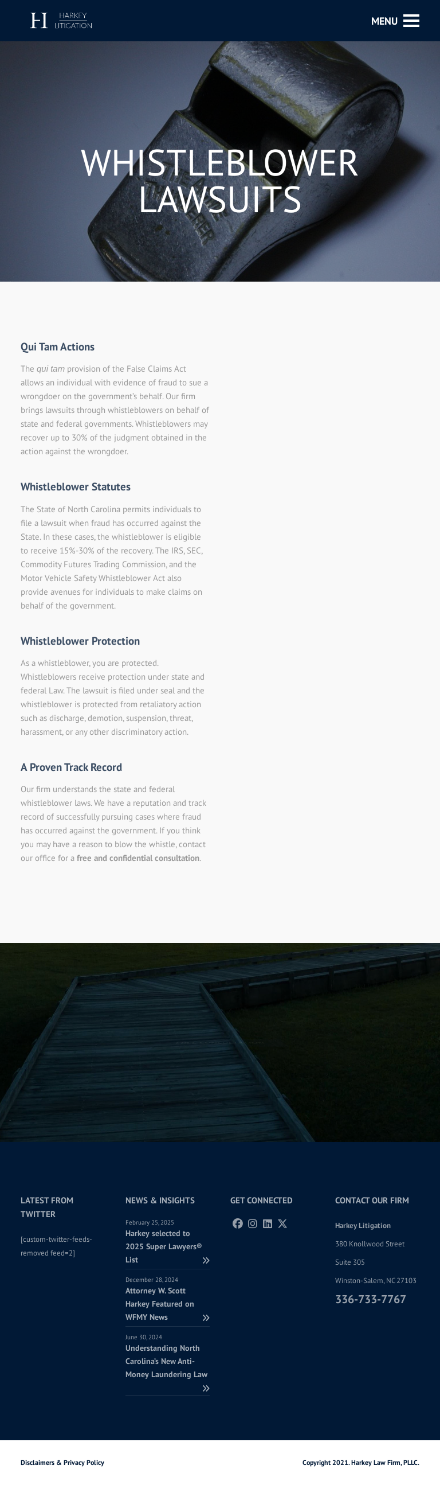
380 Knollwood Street (369, 1244)
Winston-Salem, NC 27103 (376, 1280)
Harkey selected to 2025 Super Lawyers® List (167, 1246)
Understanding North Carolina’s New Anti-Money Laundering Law (167, 1368)
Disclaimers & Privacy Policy (62, 1462)
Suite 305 (350, 1262)
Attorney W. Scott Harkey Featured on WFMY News (167, 1303)
